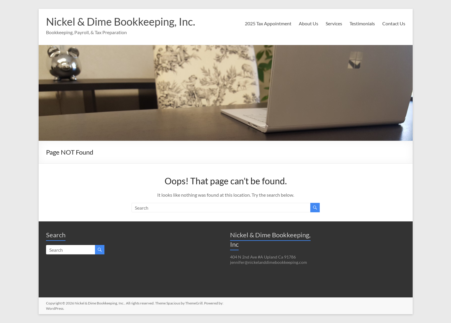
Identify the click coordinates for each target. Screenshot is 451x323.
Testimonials (362, 23)
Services (334, 23)
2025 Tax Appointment (268, 23)
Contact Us (393, 23)
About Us (308, 23)
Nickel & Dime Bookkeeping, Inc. (120, 21)
